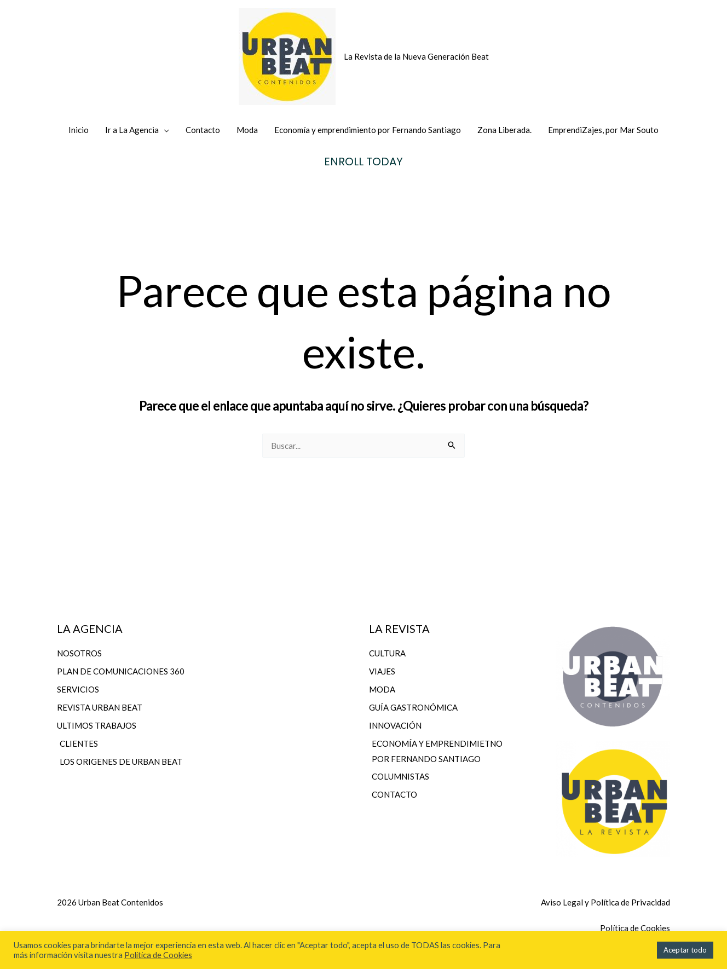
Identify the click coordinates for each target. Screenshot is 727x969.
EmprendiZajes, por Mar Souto (603, 130)
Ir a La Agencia (132, 130)
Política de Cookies (158, 955)
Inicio (78, 130)
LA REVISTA (399, 628)
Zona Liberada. (504, 130)
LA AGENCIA (90, 628)
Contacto (203, 130)
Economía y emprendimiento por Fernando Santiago (367, 130)
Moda (247, 130)
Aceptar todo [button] (685, 949)
